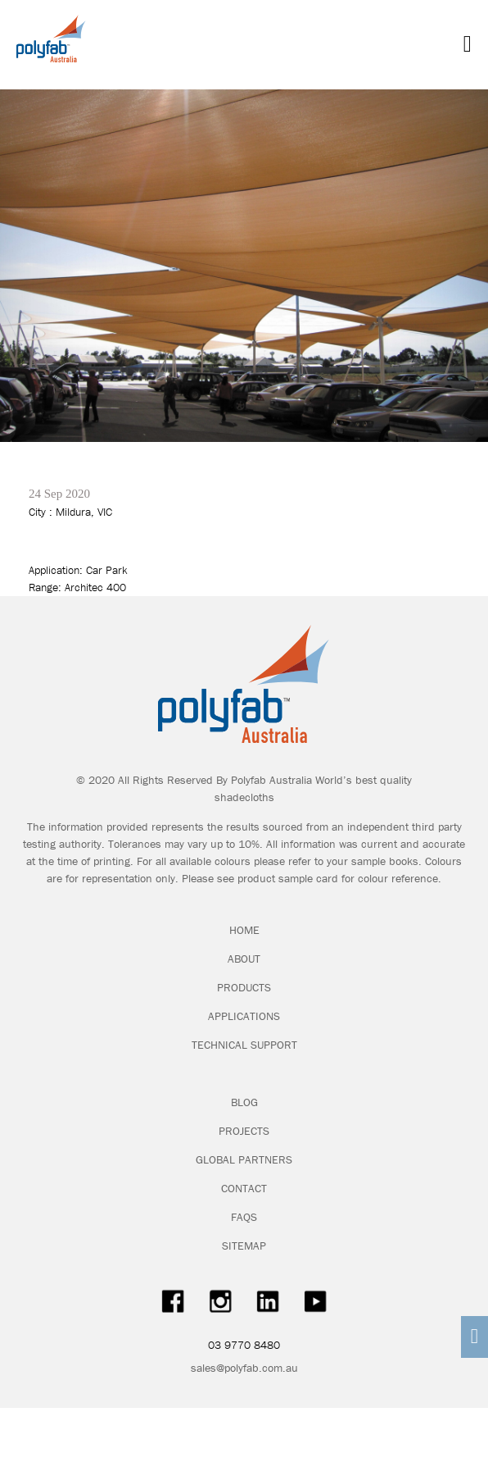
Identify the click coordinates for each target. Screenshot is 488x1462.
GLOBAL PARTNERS (244, 1159)
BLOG (244, 1102)
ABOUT (244, 958)
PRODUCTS (244, 987)
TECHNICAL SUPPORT (244, 1044)
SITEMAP (244, 1245)
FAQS (244, 1216)
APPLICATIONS (244, 1016)
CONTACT (244, 1188)
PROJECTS (244, 1130)
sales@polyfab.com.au (244, 1367)
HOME (244, 929)
